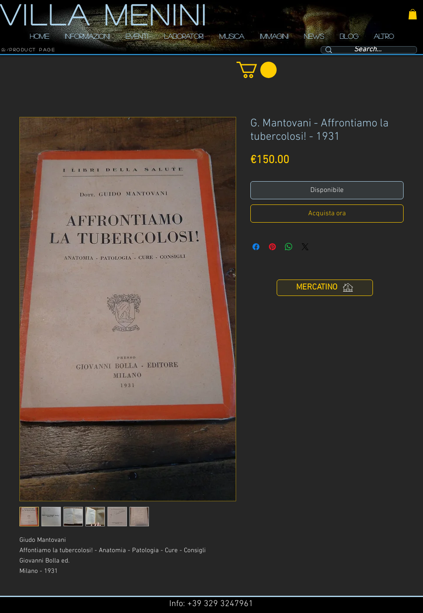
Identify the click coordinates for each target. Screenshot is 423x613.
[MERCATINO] (325, 288)
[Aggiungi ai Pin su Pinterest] (272, 247)
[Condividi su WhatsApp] (289, 247)
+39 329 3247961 (220, 604)
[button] (412, 14)
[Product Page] (32, 49)
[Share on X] (305, 247)
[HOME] (3, 49)
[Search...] (367, 50)
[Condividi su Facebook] (256, 247)
